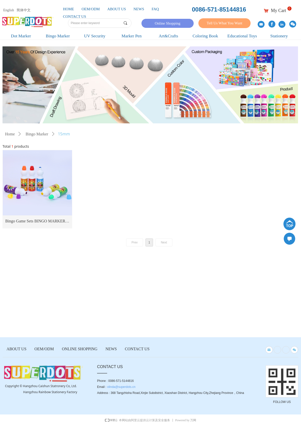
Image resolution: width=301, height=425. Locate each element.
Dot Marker (21, 36)
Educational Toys (242, 36)
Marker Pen (132, 36)
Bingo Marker (58, 36)
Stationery (279, 36)
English (8, 10)
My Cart (278, 10)
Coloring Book (205, 36)
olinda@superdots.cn (121, 387)
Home (10, 134)
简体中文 (24, 10)
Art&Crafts (168, 36)
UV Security (94, 36)
